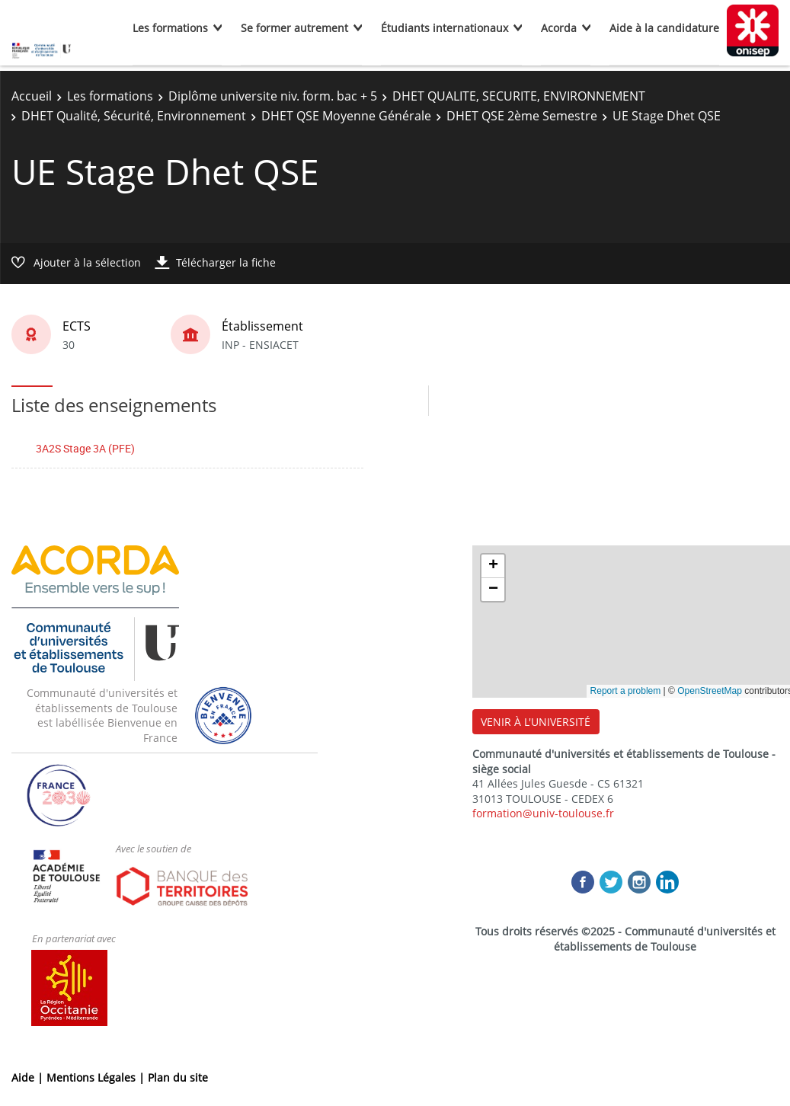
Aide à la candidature (664, 28)
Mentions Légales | (97, 1077)
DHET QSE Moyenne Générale (346, 115)
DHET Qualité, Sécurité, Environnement (133, 115)
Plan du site (178, 1077)
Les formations (170, 28)
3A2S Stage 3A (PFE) (85, 448)
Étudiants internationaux (444, 28)
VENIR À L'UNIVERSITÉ (535, 721)
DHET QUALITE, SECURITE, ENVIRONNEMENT (518, 96)
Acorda (559, 28)
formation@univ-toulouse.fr (543, 813)
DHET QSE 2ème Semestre (521, 115)
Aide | (28, 1077)
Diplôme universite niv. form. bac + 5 (272, 96)
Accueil (31, 96)
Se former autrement (294, 28)
